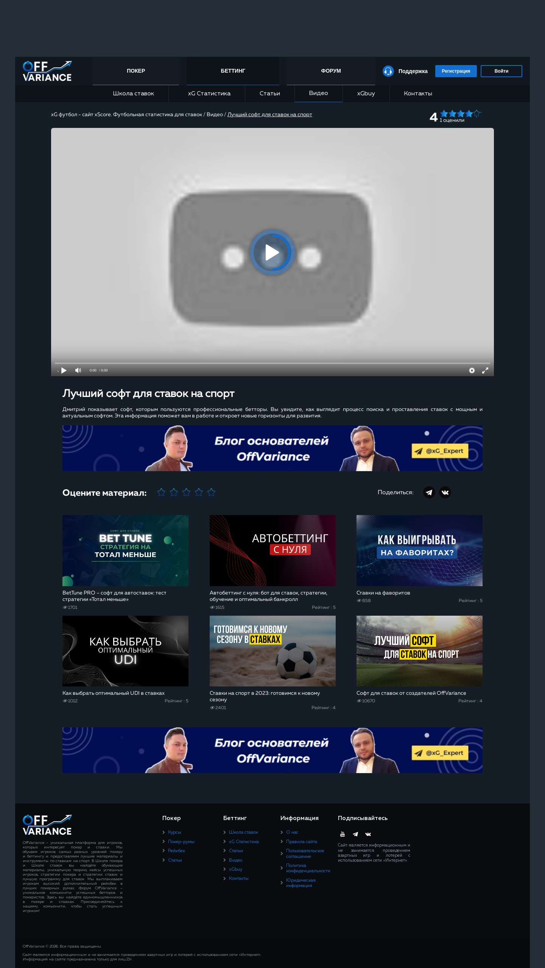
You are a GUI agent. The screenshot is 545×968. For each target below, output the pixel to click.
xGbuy (366, 94)
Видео (318, 93)
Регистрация (456, 71)
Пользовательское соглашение (305, 854)
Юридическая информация (301, 883)
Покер (136, 71)
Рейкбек (176, 851)
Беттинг (233, 71)
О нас (292, 832)
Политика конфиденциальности (308, 868)
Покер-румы (181, 842)
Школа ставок (133, 94)
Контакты (418, 94)
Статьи (270, 94)
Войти (502, 71)
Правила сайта (301, 842)
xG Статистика (206, 93)
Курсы (174, 832)
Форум (331, 71)
